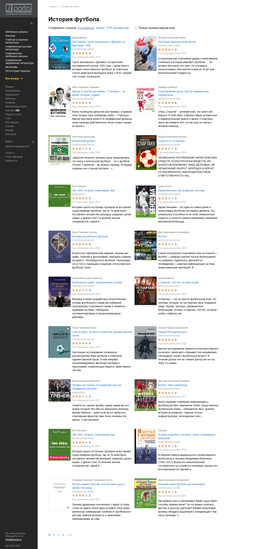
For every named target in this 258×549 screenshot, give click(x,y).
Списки (9, 110)
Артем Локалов (166, 278)
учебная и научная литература (16, 41)
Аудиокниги (12, 94)
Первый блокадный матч (172, 332)
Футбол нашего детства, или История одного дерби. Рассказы (98, 486)
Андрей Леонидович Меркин (172, 137)
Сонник (9, 126)
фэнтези (10, 35)
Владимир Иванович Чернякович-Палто (92, 480)
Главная (52, 6)
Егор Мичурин (79, 186)
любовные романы (16, 31)
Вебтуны (10, 98)
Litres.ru (10, 152)
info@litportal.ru (13, 539)
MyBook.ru (11, 160)
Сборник (162, 430)
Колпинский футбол (83, 140)
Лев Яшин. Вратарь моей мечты (177, 41)
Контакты (10, 134)
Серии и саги (13, 114)
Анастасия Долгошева (83, 137)
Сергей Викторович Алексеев (87, 278)
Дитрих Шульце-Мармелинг (86, 381)
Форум (9, 130)
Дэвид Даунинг (79, 37)
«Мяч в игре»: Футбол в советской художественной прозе (102, 334)
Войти (8, 141)
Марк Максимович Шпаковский (173, 232)
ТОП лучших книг (117, 27)
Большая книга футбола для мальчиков (181, 484)
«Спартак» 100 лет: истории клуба (178, 282)
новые (100, 27)
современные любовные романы (16, 55)
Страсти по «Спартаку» (172, 140)
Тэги (8, 118)
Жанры (9, 86)
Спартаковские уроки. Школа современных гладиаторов (183, 93)
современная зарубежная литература (19, 61)
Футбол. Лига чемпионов (172, 385)
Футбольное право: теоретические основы (97, 282)
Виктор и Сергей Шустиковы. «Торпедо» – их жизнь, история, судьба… (98, 93)
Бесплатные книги (16, 106)
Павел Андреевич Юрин (84, 328)
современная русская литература (18, 48)
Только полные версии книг (156, 27)
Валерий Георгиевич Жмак (171, 37)
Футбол (162, 236)
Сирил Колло (165, 186)
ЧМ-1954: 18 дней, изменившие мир (93, 190)
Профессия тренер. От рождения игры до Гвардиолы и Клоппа (96, 387)
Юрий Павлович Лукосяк (84, 232)
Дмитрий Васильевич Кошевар (173, 381)
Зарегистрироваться (17, 146)
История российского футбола (90, 236)
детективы (11, 67)
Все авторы (12, 122)
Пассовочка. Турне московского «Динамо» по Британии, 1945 (99, 43)
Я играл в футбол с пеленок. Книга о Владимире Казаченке (187, 436)
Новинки (10, 102)
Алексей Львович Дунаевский (173, 328)
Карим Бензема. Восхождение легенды (181, 190)
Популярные (12, 90)
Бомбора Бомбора (167, 87)
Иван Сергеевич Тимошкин (85, 87)
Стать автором (14, 156)
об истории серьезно (17, 70)
